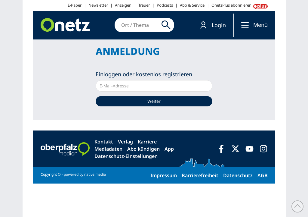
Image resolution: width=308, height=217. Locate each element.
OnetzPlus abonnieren (231, 5)
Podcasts (165, 5)
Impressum (163, 175)
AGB (262, 175)
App (169, 149)
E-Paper (75, 5)
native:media (95, 174)
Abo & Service (192, 5)
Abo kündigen (143, 149)
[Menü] (243, 25)
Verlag (125, 141)
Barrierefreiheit (200, 175)
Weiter (154, 101)
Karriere (147, 141)
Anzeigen (123, 5)
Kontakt (103, 141)
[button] (212, 25)
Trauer (144, 5)
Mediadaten (108, 149)
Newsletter (98, 5)
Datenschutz (238, 175)
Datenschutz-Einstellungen (126, 156)
